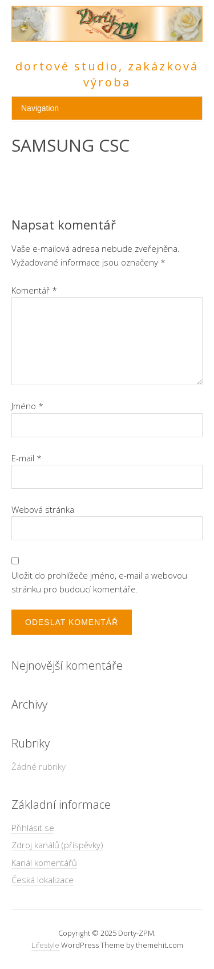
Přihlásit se (32, 827)
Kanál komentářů (44, 862)
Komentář (34, 290)
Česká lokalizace (42, 879)
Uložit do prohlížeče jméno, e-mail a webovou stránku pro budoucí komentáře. (99, 582)
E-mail (26, 458)
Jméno (27, 406)
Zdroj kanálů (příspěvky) (57, 845)
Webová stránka (42, 509)
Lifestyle (45, 945)
